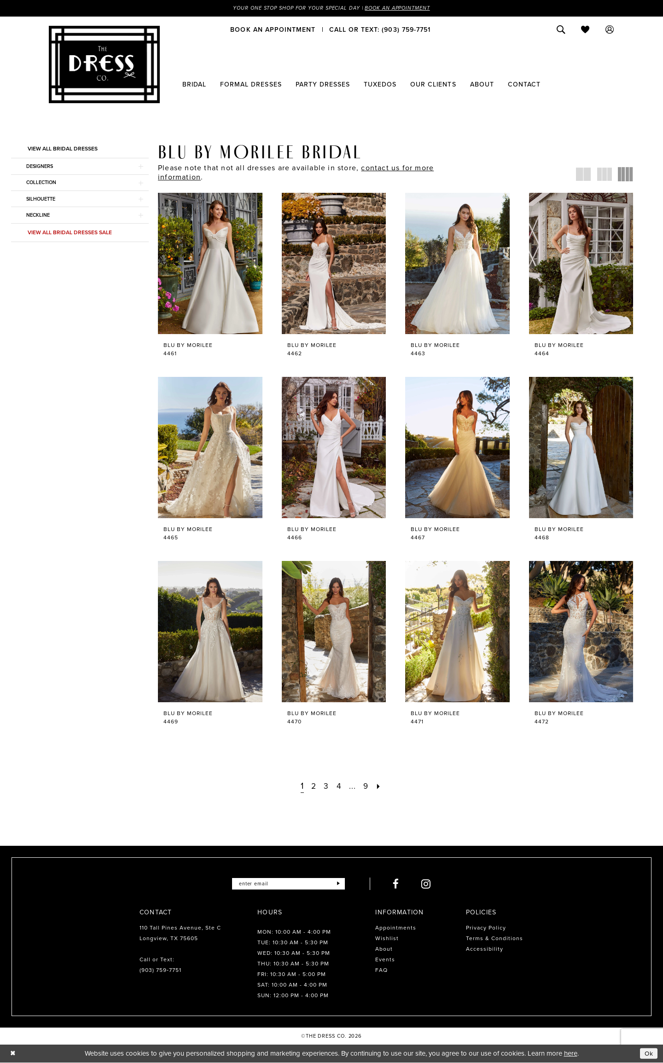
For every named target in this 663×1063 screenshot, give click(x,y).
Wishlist (387, 939)
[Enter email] (288, 884)
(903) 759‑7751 (160, 970)
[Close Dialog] (14, 1054)
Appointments (395, 928)
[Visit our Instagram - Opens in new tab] (431, 884)
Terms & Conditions (494, 939)
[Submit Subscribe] (342, 884)
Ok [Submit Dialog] (648, 1054)
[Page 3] (325, 786)
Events (385, 960)
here (570, 1054)
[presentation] (210, 264)
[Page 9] (367, 786)
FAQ (381, 970)
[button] (610, 30)
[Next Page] (382, 786)
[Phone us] (379, 30)
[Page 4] (338, 786)
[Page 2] (312, 786)
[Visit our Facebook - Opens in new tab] (400, 884)
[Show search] (561, 30)
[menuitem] (272, 30)
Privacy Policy (486, 928)
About (384, 949)
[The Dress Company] (104, 65)
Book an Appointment (404, 8)
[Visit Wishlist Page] (585, 30)
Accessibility (484, 949)
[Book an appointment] (272, 30)
